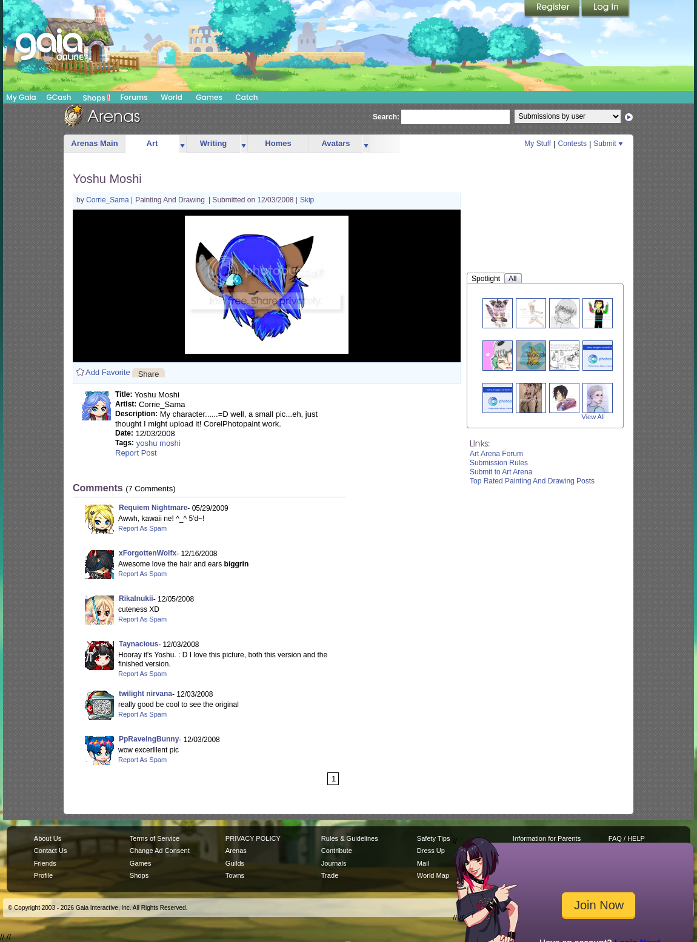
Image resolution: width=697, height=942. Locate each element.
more (182, 144)
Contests (572, 143)
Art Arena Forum (496, 453)
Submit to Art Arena (501, 472)
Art (152, 143)
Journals (334, 863)
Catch (247, 97)
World (171, 97)
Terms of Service (154, 838)
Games (209, 97)
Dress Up (431, 850)
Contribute (336, 850)
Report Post (136, 452)
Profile (43, 875)
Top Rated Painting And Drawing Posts (532, 481)
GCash (59, 97)
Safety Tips (433, 838)
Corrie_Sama (108, 200)
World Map (433, 875)
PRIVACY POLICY (253, 838)
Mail (423, 863)
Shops (96, 97)
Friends (45, 863)
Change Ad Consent (160, 850)
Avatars (335, 143)
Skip (307, 200)
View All (593, 416)
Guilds (234, 863)
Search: (386, 117)
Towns (234, 875)
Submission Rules (499, 463)
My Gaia (21, 97)
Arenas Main (94, 143)
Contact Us (50, 850)
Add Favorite (107, 372)
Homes (278, 143)
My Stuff (537, 143)
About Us (47, 838)
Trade (329, 875)
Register (552, 9)
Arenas (236, 850)
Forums (133, 97)
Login (605, 9)
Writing (213, 143)
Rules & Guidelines (349, 838)
